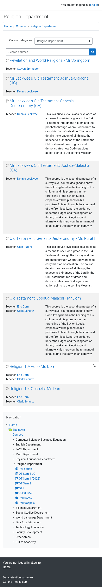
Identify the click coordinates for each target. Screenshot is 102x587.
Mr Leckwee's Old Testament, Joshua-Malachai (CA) (50, 167)
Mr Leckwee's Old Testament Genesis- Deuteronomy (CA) (42, 103)
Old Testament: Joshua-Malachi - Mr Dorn (45, 298)
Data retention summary (18, 577)
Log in (94, 5)
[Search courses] (48, 51)
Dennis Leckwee (27, 91)
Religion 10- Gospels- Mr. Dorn (35, 388)
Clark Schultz (25, 311)
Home (8, 26)
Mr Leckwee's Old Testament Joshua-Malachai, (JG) (50, 80)
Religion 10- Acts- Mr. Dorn (32, 366)
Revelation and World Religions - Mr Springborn (50, 60)
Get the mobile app (15, 581)
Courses (21, 26)
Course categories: (21, 40)
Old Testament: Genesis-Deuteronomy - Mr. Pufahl (52, 238)
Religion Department (44, 26)
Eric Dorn (23, 306)
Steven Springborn (28, 68)
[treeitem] (51, 483)
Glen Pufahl (24, 247)
